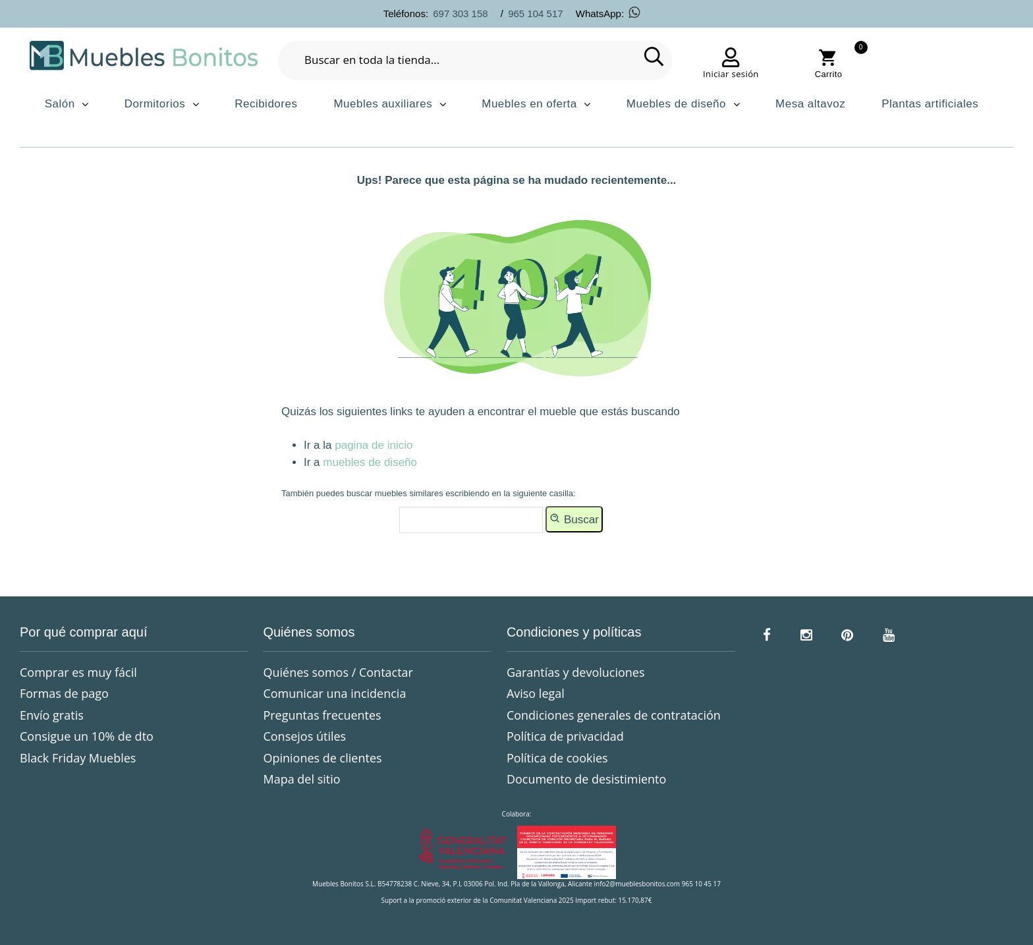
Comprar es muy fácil (78, 672)
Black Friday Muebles (78, 758)
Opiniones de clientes (322, 758)
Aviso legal (536, 693)
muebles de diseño (370, 462)
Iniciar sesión (731, 74)
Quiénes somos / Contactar (338, 672)
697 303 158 (460, 13)
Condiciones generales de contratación (614, 715)
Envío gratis (52, 715)
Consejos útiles (304, 736)
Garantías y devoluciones (576, 672)
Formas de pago (64, 693)
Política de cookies (557, 758)
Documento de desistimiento (586, 779)
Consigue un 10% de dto (87, 736)
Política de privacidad (565, 736)
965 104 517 (535, 13)
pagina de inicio (373, 445)
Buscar (574, 518)
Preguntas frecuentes (322, 715)
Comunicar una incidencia (334, 693)
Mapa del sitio (301, 779)
